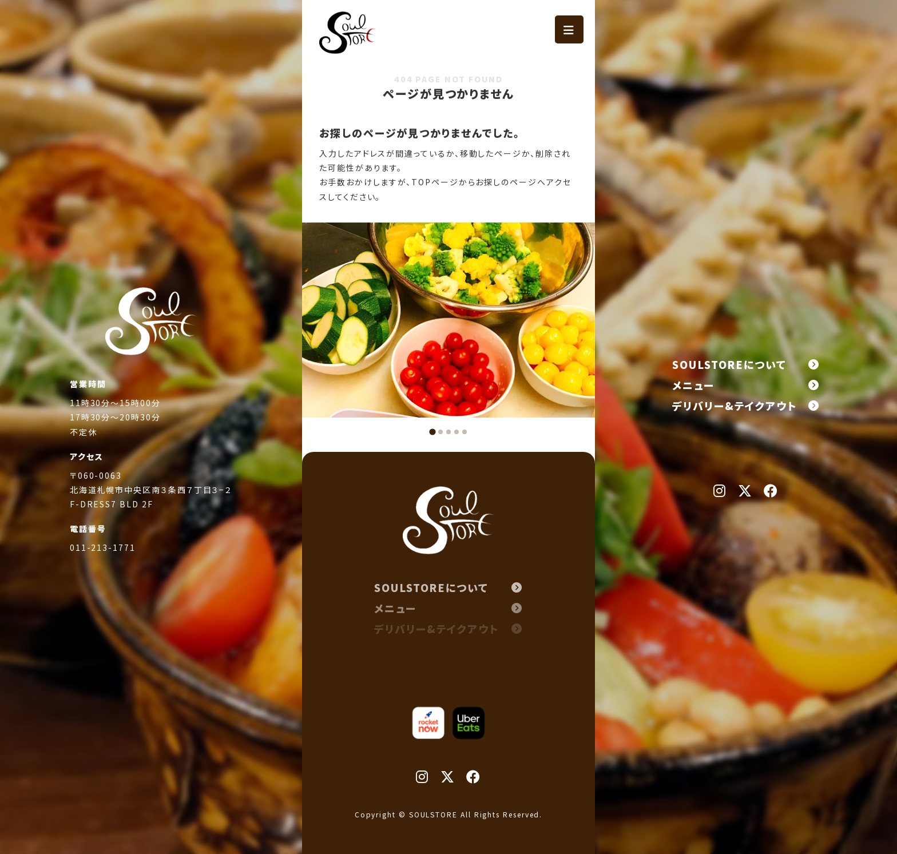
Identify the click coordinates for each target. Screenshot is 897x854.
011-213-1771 (103, 563)
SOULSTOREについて (746, 364)
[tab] (432, 431)
